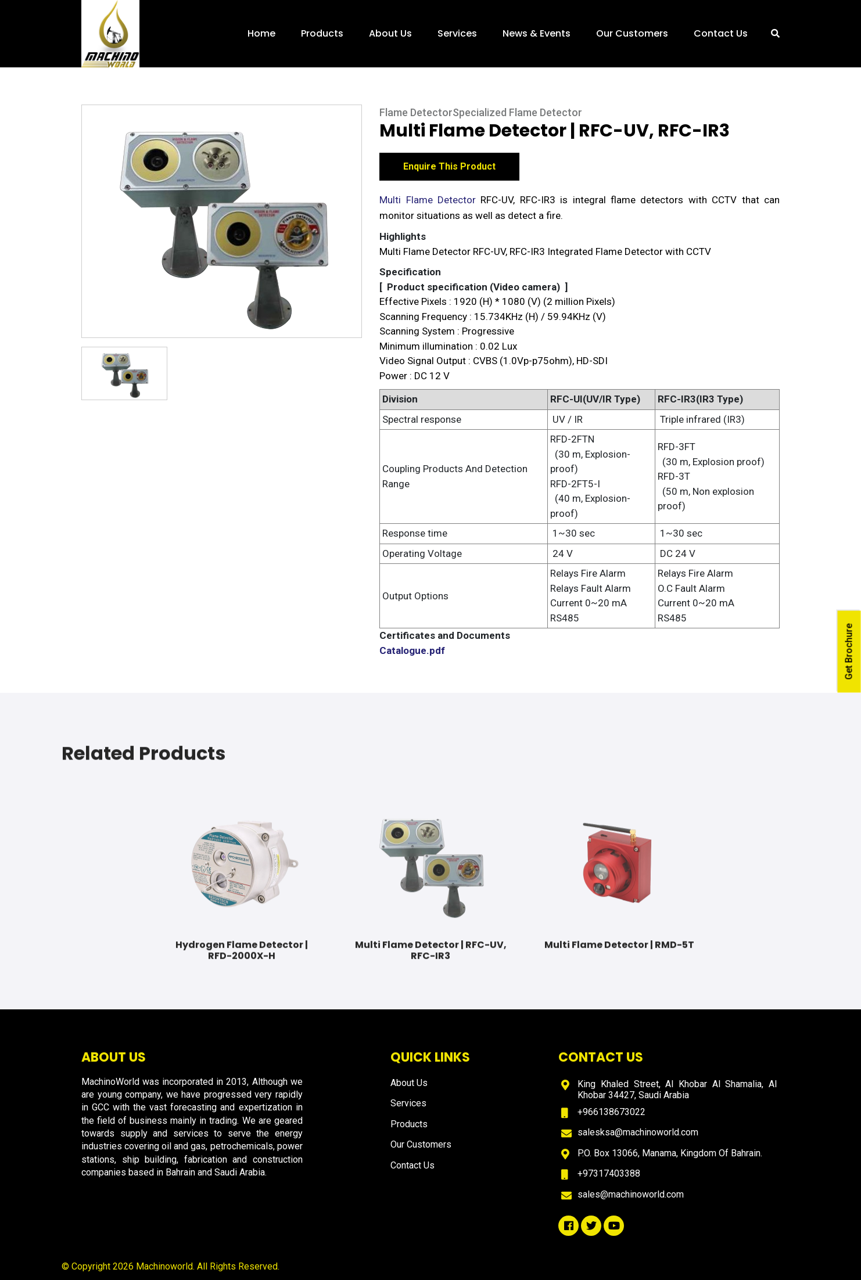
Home (261, 33)
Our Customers (632, 33)
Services (457, 33)
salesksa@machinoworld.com (637, 1132)
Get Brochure (849, 652)
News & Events (537, 33)
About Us (390, 33)
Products (322, 33)
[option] (221, 223)
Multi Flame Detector (427, 201)
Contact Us (721, 33)
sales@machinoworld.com (630, 1194)
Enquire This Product (449, 168)
